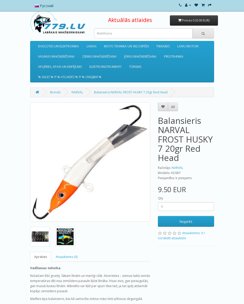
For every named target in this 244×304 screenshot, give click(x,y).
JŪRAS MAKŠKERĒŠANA (140, 56)
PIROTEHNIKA (173, 56)
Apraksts (40, 257)
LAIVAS (91, 46)
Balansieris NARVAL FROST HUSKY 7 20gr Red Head (131, 92)
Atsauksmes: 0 (192, 233)
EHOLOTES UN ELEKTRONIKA (58, 46)
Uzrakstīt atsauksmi (172, 238)
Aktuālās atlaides (130, 20)
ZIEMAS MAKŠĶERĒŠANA (99, 56)
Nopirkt (185, 221)
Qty (160, 198)
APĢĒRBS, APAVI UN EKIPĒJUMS (60, 66)
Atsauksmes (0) (66, 257)
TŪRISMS (135, 66)
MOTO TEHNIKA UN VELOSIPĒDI (126, 46)
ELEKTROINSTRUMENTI (105, 66)
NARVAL (77, 92)
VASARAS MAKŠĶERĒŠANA (56, 56)
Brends (55, 92)
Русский (44, 5)
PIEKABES (163, 46)
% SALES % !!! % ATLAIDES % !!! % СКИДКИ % (69, 77)
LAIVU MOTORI (188, 46)
